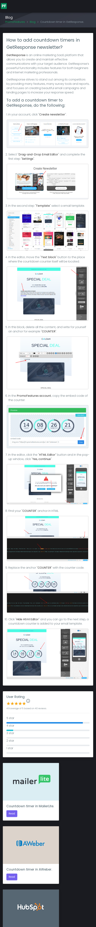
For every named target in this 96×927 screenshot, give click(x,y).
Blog (32, 22)
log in (53, 894)
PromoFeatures (15, 22)
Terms (81, 915)
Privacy (70, 915)
